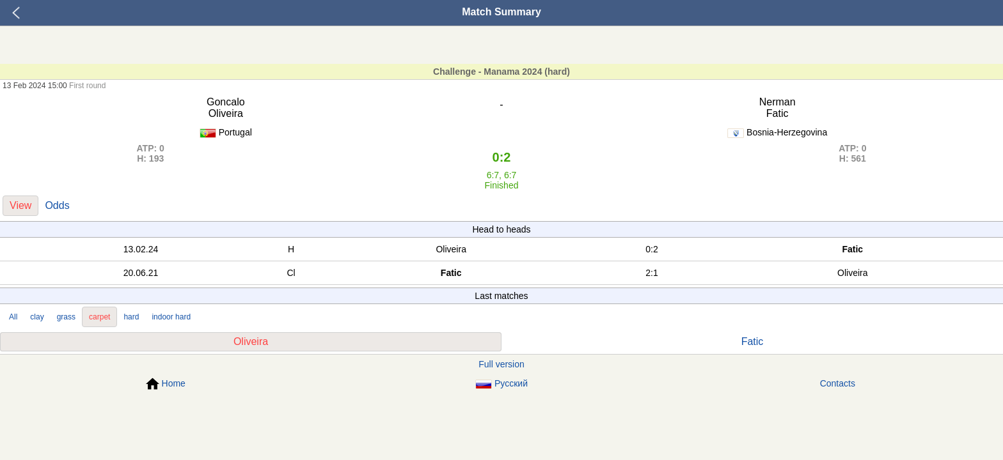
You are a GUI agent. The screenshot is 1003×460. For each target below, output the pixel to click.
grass (66, 316)
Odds (57, 205)
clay (36, 316)
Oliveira (250, 341)
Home (166, 384)
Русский (501, 383)
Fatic (752, 341)
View (20, 205)
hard (131, 316)
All (13, 316)
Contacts (837, 383)
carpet (99, 316)
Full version (501, 364)
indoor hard (171, 316)
